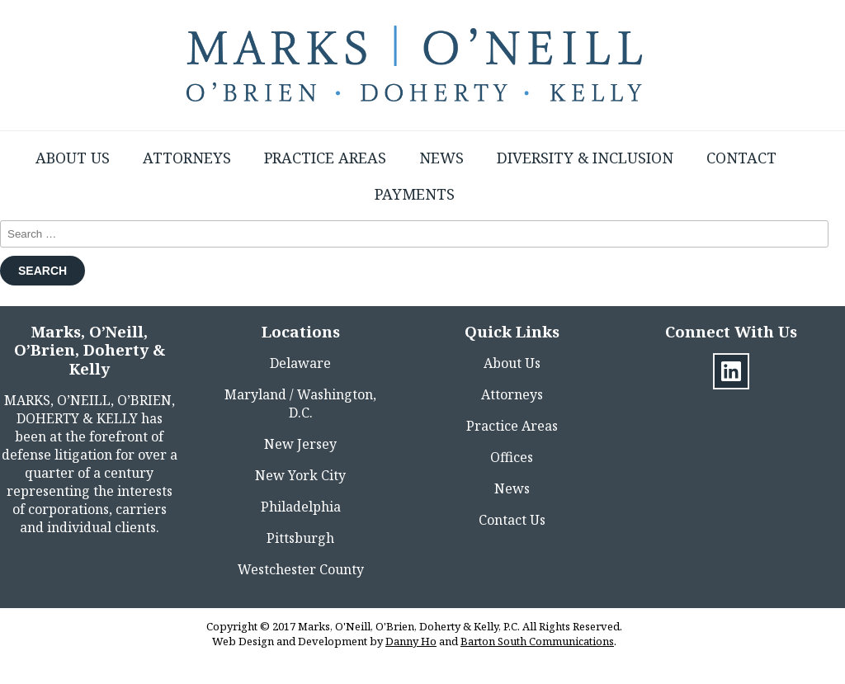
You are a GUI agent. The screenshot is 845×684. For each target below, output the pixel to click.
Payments (415, 194)
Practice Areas (325, 157)
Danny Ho (411, 641)
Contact (741, 157)
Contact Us (512, 520)
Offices (511, 457)
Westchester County (301, 569)
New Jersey (300, 444)
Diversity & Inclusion (585, 157)
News (441, 157)
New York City (300, 475)
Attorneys (187, 157)
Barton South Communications (537, 641)
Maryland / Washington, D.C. (300, 403)
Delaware (300, 363)
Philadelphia (301, 507)
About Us (72, 157)
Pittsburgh (300, 538)
